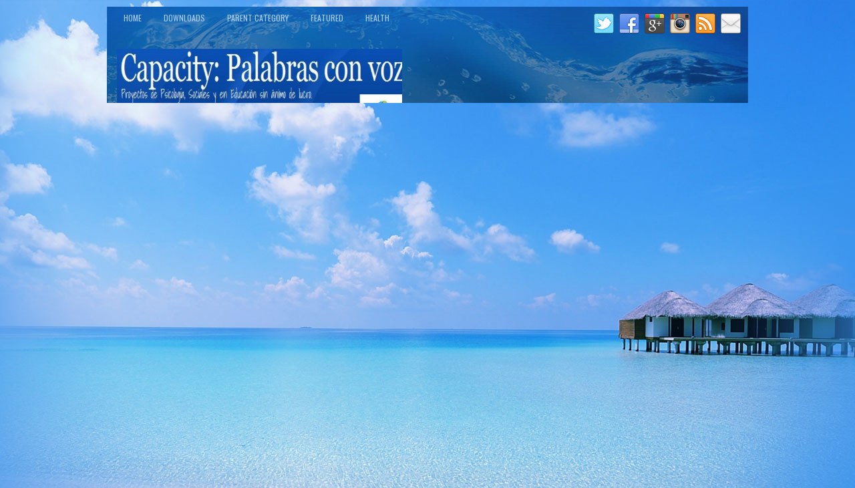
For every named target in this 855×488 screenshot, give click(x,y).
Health (377, 17)
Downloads (184, 17)
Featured (327, 17)
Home (133, 17)
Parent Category (258, 17)
